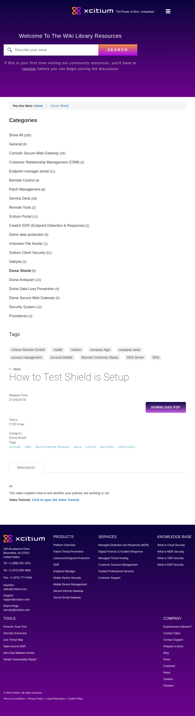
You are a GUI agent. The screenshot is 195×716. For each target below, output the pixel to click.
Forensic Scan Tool (14, 626)
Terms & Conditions (14, 698)
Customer (169, 666)
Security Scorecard (14, 633)
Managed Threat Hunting (113, 558)
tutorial (91, 447)
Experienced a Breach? (177, 626)
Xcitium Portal (20, 216)
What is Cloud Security (171, 545)
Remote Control (21, 180)
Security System (22, 307)
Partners (168, 685)
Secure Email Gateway (67, 597)
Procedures (18, 316)
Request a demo (173, 646)
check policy (126, 447)
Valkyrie (15, 262)
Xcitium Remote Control (28, 350)
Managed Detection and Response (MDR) (123, 545)
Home (38, 106)
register (29, 69)
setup (78, 447)
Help (28, 447)
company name (129, 350)
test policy (107, 447)
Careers (168, 679)
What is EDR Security (170, 564)
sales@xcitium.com (15, 589)
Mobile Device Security (67, 577)
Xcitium (76, 350)
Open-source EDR (14, 646)
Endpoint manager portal (29, 171)
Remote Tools (20, 207)
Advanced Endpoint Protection (71, 558)
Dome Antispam (22, 280)
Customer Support (109, 577)
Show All (16, 135)
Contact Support (173, 639)
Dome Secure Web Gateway (32, 298)
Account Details (62, 357)
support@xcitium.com (16, 599)
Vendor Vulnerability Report (19, 659)
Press (166, 659)
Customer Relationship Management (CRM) (44, 162)
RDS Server (135, 357)
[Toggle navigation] (168, 11)
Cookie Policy (75, 698)
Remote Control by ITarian (99, 357)
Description (26, 467)
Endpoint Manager (64, 571)
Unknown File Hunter (26, 244)
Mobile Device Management (70, 584)
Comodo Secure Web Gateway (34, 153)
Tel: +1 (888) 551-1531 (17, 563)
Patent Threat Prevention (68, 551)
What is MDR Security (170, 551)
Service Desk (19, 198)
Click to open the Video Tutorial (55, 500)
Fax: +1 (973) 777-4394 (17, 577)
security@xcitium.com (16, 610)
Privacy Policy (35, 698)
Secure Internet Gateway (52, 447)
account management (26, 357)
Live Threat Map (13, 639)
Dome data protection (26, 234)
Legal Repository (55, 698)
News (166, 672)
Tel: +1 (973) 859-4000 (17, 570)
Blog (166, 653)
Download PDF (165, 407)
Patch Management (24, 189)
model (58, 350)
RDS (156, 357)
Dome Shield (60, 106)
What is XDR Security (170, 558)
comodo (15, 447)
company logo (100, 350)
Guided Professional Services (116, 571)
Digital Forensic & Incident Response (120, 551)
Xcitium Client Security (27, 253)
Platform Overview (64, 545)
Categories (23, 120)
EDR (56, 564)
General (15, 144)
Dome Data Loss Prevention (31, 289)
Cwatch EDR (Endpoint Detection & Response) (47, 225)
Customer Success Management (118, 564)
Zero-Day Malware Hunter (19, 653)
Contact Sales (171, 633)
